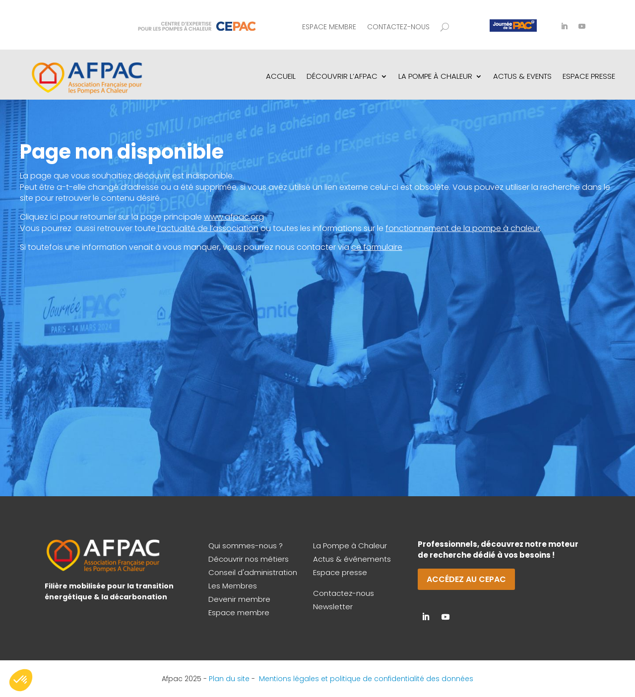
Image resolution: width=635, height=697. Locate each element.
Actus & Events (522, 76)
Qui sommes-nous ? (245, 545)
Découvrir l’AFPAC (342, 76)
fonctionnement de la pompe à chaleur (462, 228)
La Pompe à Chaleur (350, 545)
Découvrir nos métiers (248, 559)
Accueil (281, 76)
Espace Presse (589, 76)
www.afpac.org (234, 217)
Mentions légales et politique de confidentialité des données (366, 679)
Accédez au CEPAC (466, 579)
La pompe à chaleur (435, 76)
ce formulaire (376, 247)
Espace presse (340, 572)
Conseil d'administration (252, 572)
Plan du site (229, 679)
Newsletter (333, 606)
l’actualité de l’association (208, 228)
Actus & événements (352, 559)
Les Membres (232, 586)
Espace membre (329, 27)
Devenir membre (239, 599)
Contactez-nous (398, 27)
